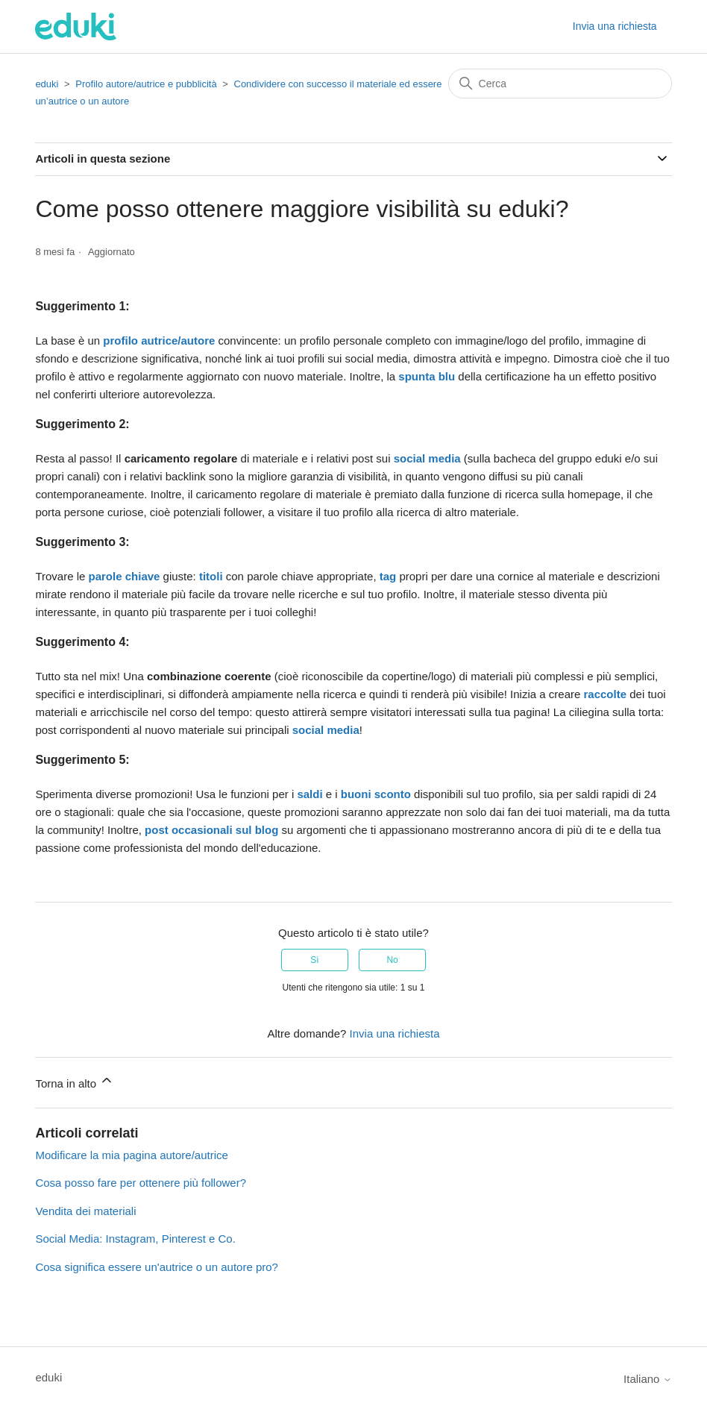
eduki (46, 84)
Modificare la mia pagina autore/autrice (131, 1155)
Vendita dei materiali (85, 1211)
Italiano (647, 1378)
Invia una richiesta (615, 26)
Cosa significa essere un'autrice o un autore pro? (156, 1267)
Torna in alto (74, 1081)
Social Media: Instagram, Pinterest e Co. (135, 1238)
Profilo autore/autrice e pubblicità (145, 84)
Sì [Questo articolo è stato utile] (314, 960)
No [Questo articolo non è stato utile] (392, 960)
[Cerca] (560, 83)
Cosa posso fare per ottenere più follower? (140, 1182)
